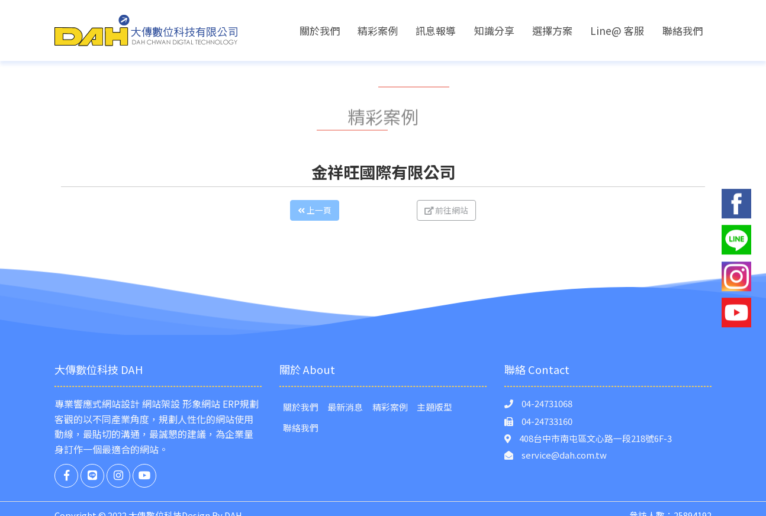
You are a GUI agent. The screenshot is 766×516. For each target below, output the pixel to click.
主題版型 (434, 407)
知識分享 (494, 30)
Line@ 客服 (617, 30)
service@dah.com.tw (564, 455)
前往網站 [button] (472, 210)
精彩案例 (378, 30)
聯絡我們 (682, 30)
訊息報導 (436, 30)
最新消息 (345, 407)
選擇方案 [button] (552, 30)
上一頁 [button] (289, 210)
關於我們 (320, 30)
